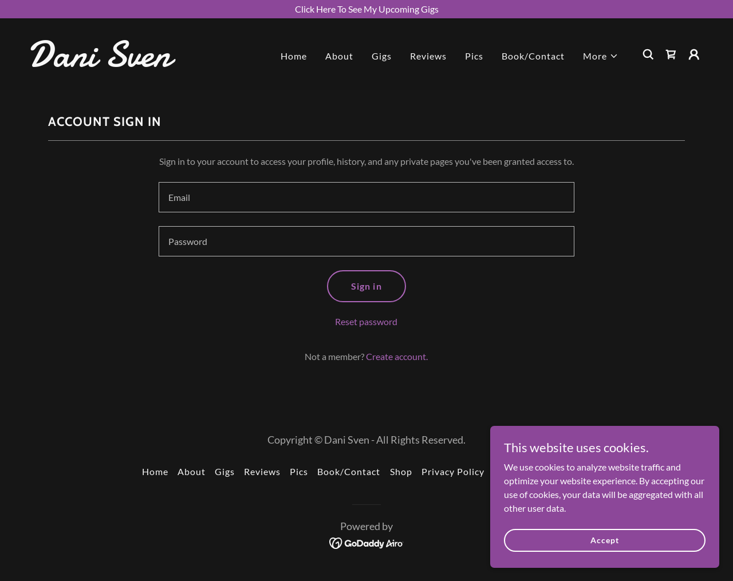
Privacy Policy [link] (452, 471)
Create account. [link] (397, 356)
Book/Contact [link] (533, 55)
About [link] (339, 55)
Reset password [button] (366, 321)
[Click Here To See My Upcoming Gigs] (366, 9)
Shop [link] (401, 471)
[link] (122, 62)
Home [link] (294, 55)
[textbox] (366, 197)
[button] (600, 56)
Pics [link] (474, 55)
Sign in (366, 285)
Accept (604, 540)
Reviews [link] (428, 55)
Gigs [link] (382, 55)
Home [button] (155, 471)
